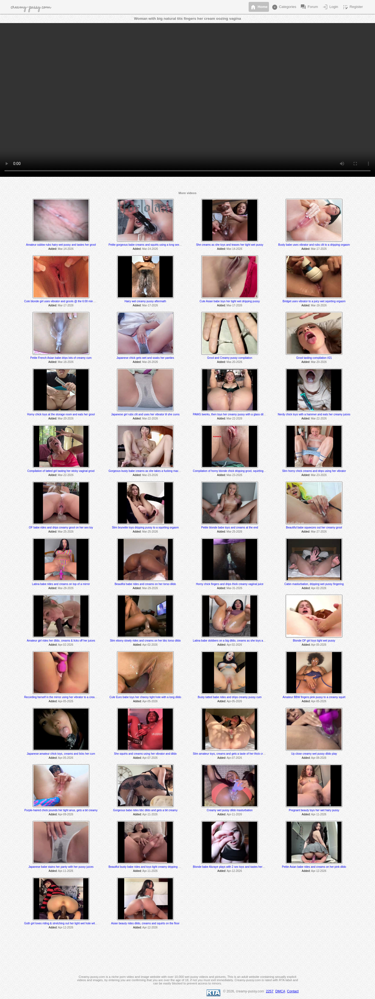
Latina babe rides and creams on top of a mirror (61, 584)
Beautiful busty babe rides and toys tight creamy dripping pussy (147, 866)
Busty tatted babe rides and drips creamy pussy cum (230, 697)
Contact (293, 991)
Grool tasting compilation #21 (314, 357)
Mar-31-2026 (234, 588)
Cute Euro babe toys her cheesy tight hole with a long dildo (145, 697)
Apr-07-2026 (150, 757)
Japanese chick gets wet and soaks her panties (145, 357)
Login (330, 7)
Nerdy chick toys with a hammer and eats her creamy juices (314, 414)
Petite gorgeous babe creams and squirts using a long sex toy (146, 244)
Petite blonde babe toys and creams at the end (229, 527)
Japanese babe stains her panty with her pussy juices (60, 866)
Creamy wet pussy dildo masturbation (230, 810)
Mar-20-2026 (150, 361)
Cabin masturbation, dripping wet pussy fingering (314, 584)
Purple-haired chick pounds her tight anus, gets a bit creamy (61, 810)
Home (259, 7)
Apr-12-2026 (234, 870)
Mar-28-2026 (65, 588)
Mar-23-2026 (150, 475)
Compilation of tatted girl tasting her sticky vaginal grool (61, 470)
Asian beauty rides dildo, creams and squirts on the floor (145, 923)
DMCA (280, 991)
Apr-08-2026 (318, 757)
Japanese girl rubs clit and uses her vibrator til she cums (145, 414)
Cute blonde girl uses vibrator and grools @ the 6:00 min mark (62, 301)
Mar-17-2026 (319, 248)
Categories (283, 7)
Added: (52, 248)
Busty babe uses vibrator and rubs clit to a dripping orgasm (314, 244)
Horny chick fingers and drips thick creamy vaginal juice (229, 584)
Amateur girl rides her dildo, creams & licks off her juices (61, 640)
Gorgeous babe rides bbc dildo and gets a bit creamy (145, 810)
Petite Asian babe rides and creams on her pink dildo (314, 866)
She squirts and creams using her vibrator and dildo (145, 753)
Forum (309, 7)
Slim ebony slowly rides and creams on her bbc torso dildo (145, 640)
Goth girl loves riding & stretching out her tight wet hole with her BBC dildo (69, 923)
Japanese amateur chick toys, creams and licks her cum (61, 753)
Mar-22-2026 (150, 418)
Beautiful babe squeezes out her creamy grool (314, 527)
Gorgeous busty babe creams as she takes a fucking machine (146, 470)
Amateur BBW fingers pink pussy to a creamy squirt (314, 697)
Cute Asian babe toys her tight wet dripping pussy (229, 301)
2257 (269, 991)
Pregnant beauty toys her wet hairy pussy (314, 810)
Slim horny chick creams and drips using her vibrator (314, 470)
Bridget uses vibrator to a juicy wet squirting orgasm (314, 301)
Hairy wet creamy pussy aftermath (145, 301)
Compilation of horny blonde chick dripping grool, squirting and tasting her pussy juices (245, 470)
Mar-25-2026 (65, 531)
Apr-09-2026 (65, 814)
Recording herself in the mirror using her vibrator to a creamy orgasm (66, 697)
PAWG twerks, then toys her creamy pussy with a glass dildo (229, 414)
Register (352, 7)
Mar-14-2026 (65, 248)
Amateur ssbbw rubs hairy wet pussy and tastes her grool (61, 244)
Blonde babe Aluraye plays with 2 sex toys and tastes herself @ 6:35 (234, 866)
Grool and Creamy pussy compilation (229, 357)
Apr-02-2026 (318, 588)
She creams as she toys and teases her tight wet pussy (229, 244)
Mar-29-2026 (150, 588)
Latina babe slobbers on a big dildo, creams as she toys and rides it (234, 640)
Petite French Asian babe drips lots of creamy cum (60, 357)
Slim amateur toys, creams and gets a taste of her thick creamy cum (234, 753)
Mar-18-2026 (319, 305)
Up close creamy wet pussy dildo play (314, 753)
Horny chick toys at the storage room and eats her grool (61, 414)
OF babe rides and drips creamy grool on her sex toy (61, 527)
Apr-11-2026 (150, 814)
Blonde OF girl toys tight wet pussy (314, 640)
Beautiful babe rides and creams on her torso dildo (145, 584)
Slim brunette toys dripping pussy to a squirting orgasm (145, 527)
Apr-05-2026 (318, 644)
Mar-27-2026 (319, 531)
